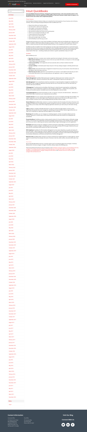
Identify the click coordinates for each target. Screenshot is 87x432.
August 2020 (11, 219)
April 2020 (11, 230)
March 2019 (11, 268)
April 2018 (11, 299)
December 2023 (12, 104)
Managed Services (28, 3)
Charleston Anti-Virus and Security (65, 150)
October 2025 (12, 41)
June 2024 (11, 87)
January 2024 (12, 101)
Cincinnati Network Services (72, 147)
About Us (57, 3)
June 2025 (11, 52)
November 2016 (12, 348)
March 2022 (11, 164)
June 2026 (11, 18)
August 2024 (11, 81)
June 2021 (11, 190)
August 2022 (11, 150)
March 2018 (11, 302)
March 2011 (11, 394)
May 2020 (11, 227)
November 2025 (12, 38)
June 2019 (11, 259)
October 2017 (12, 316)
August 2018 (11, 288)
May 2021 (11, 193)
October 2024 (12, 75)
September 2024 (12, 78)
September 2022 (12, 147)
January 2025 (12, 67)
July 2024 (11, 84)
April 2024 (11, 92)
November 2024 (12, 72)
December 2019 (12, 242)
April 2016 (11, 368)
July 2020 (11, 222)
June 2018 (11, 293)
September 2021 (12, 181)
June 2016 (11, 362)
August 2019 (11, 253)
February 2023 (12, 133)
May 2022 (11, 158)
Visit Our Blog (68, 415)
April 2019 (11, 265)
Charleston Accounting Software (33, 150)
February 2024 (12, 98)
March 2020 (11, 233)
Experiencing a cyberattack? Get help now (17, 1)
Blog (25, 5)
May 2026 (11, 21)
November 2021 (12, 176)
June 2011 (11, 385)
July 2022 (11, 153)
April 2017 (11, 334)
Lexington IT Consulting (31, 149)
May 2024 (11, 90)
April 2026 (11, 24)
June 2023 (11, 121)
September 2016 (12, 354)
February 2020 (12, 236)
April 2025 (11, 58)
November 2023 (12, 107)
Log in (10, 404)
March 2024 (11, 95)
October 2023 (12, 110)
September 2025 (12, 44)
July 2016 (11, 359)
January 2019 (12, 273)
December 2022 (12, 138)
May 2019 (11, 262)
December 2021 (12, 173)
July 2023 (11, 118)
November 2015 (12, 382)
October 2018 (12, 282)
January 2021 (12, 204)
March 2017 (11, 336)
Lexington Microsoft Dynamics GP (33, 151)
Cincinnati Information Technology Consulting (65, 149)
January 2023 (12, 136)
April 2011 (11, 391)
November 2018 (12, 279)
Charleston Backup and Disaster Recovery (46, 149)
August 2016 (11, 357)
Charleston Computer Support (59, 147)
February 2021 (12, 202)
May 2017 (11, 331)
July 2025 (11, 49)
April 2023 (11, 127)
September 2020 (12, 216)
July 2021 (11, 187)
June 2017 (11, 328)
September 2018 (12, 285)
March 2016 (11, 371)
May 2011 (11, 388)
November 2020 (12, 210)
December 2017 (12, 311)
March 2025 (11, 61)
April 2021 (11, 196)
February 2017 (12, 339)
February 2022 (12, 167)
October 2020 (12, 213)
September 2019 (12, 250)
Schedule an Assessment (72, 4)
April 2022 (11, 161)
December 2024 (12, 70)
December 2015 (12, 379)
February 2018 (12, 305)
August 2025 (11, 47)
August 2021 (11, 184)
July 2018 (11, 290)
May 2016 (11, 365)
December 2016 (12, 345)
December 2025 (12, 35)
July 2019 (11, 256)
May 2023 (11, 124)
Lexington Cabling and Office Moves (48, 150)
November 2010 (12, 397)
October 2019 (12, 247)
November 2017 (12, 313)
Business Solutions (37, 3)
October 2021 (12, 179)
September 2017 (12, 319)
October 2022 (12, 144)
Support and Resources (48, 3)
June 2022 (11, 156)
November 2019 (12, 245)
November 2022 (12, 141)
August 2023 (11, 115)
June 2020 (11, 224)
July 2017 (11, 325)
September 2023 (12, 113)
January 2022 (12, 170)
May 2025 (11, 55)
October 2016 (12, 351)
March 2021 (11, 199)
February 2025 (12, 64)
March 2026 (11, 26)
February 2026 (12, 29)
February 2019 (12, 270)
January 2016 (12, 377)
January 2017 (12, 342)
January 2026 (12, 32)
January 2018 (12, 308)
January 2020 (12, 239)
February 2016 (12, 374)
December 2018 (12, 276)
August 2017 (11, 322)
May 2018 (11, 296)
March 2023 (11, 130)
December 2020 (12, 207)
